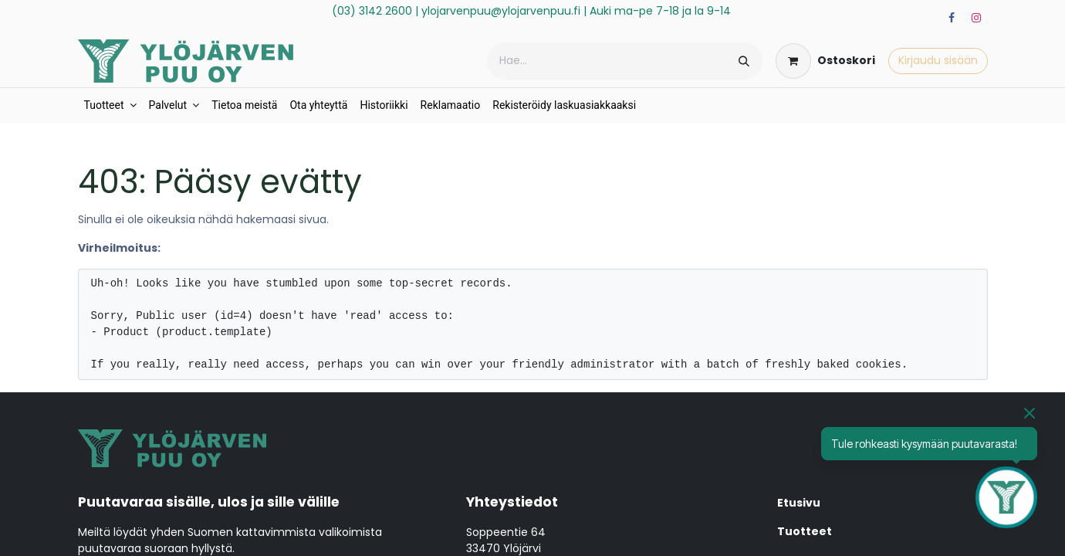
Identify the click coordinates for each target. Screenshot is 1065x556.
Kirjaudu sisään (938, 60)
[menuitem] (110, 105)
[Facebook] (951, 18)
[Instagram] (976, 18)
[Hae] (743, 61)
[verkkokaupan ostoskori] (825, 61)
